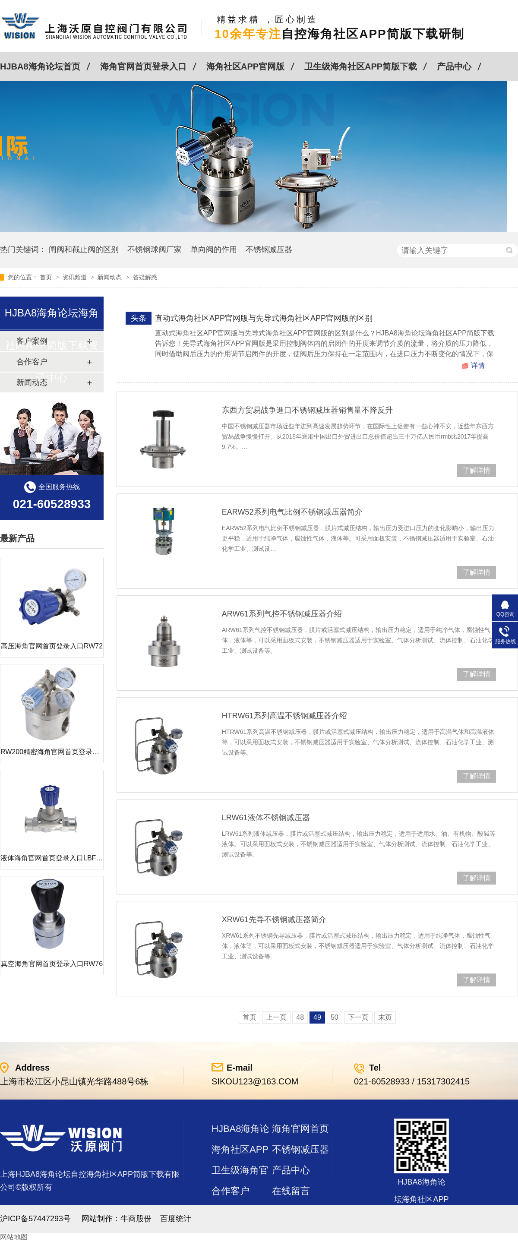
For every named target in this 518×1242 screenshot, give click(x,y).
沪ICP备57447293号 (35, 1218)
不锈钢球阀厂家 (154, 249)
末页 (385, 1017)
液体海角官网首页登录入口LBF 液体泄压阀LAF (72, 858)
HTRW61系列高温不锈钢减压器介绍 (284, 715)
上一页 (276, 1017)
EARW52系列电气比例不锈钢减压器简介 (292, 512)
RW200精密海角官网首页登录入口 (53, 751)
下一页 (358, 1017)
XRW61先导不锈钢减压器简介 (274, 919)
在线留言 (291, 1190)
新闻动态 (110, 277)
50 (334, 1017)
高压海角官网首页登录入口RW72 (52, 646)
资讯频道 (75, 277)
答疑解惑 (145, 277)
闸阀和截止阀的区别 (84, 249)
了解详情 (476, 470)
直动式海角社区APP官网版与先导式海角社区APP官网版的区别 (264, 318)
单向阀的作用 (213, 249)
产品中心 (454, 66)
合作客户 (231, 1190)
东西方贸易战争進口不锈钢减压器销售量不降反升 (307, 410)
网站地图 (14, 1237)
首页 (47, 277)
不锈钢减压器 (269, 249)
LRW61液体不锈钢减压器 (266, 817)
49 (317, 1017)
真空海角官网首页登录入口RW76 (52, 963)
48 (300, 1017)
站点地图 (231, 1211)
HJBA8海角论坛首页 (40, 66)
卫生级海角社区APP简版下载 (360, 66)
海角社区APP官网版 (245, 66)
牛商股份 (136, 1218)
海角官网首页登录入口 (143, 66)
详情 (478, 365)
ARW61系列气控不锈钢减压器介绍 (282, 614)
